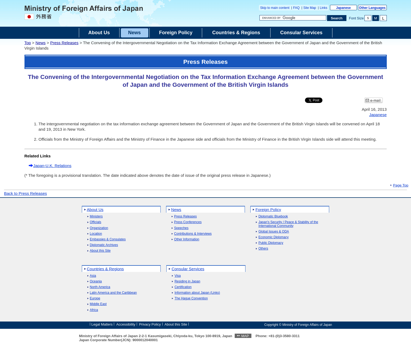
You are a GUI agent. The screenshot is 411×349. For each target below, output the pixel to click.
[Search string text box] (292, 17)
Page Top (400, 185)
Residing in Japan (187, 281)
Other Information (186, 239)
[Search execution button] (336, 18)
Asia (93, 276)
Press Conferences (188, 222)
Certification (182, 287)
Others (263, 248)
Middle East (98, 304)
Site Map (309, 8)
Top (27, 42)
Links (323, 8)
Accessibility (125, 324)
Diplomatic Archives (104, 245)
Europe (95, 298)
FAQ (296, 8)
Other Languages (372, 8)
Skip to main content (275, 8)
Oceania (96, 281)
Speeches (181, 228)
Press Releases (64, 42)
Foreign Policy (268, 209)
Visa (177, 276)
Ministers (96, 216)
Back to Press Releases (25, 193)
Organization (99, 228)
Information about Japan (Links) (197, 293)
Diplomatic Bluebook (273, 216)
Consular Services (187, 269)
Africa (94, 310)
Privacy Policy (150, 324)
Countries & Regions (105, 269)
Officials (95, 222)
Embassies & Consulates (108, 239)
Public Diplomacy (270, 243)
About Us (95, 209)
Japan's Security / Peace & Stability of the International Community (288, 223)
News (41, 42)
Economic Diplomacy (273, 237)
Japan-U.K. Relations (52, 165)
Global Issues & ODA (273, 231)
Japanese (343, 8)
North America (100, 287)
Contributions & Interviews (193, 234)
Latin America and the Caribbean (113, 293)
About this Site (100, 251)
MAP (245, 336)
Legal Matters (102, 324)
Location (96, 234)
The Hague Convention (191, 298)
